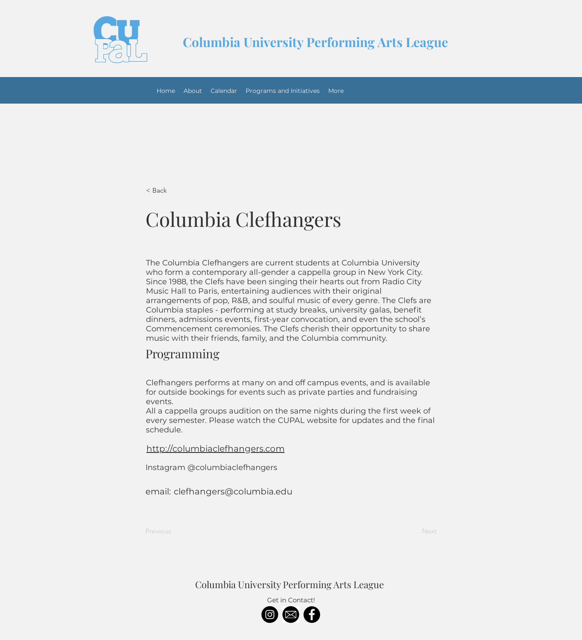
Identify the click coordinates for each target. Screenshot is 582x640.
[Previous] (174, 531)
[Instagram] (269, 614)
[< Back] (174, 190)
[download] (290, 614)
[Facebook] (311, 614)
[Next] (415, 531)
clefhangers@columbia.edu (233, 491)
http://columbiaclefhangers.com (215, 449)
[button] (282, 90)
